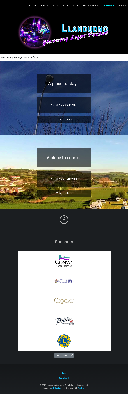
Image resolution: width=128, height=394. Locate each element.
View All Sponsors (64, 355)
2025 (65, 5)
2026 (75, 5)
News (44, 5)
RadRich (81, 388)
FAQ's (122, 5)
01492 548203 (64, 179)
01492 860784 (64, 105)
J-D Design (56, 388)
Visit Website (64, 119)
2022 (55, 5)
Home (32, 5)
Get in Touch (64, 378)
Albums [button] (107, 5)
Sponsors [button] (89, 5)
